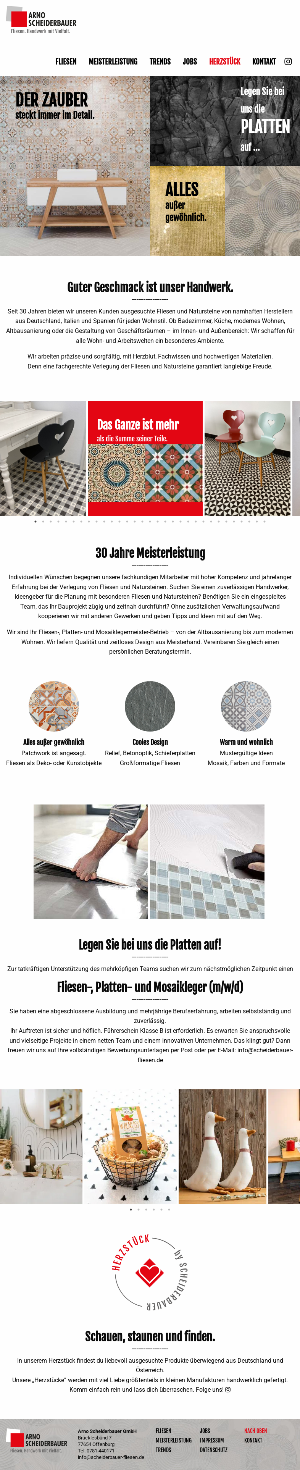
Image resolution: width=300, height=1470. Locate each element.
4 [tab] (58, 521)
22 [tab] (196, 521)
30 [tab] (257, 521)
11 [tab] (112, 521)
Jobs (190, 61)
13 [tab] (127, 521)
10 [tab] (104, 521)
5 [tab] (66, 521)
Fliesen (65, 61)
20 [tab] (180, 521)
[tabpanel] (44, 458)
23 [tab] (203, 521)
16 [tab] (150, 521)
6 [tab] (73, 521)
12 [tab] (119, 521)
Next (85, 706)
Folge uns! (210, 1389)
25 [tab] (219, 521)
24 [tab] (211, 521)
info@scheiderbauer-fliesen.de (111, 1457)
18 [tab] (165, 521)
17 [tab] (157, 521)
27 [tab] (234, 521)
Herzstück (224, 61)
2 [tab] (43, 521)
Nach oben (255, 1431)
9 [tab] (96, 521)
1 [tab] (35, 521)
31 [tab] (264, 521)
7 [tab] (81, 521)
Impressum (212, 1440)
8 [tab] (89, 521)
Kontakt (264, 61)
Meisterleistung (113, 61)
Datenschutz (213, 1450)
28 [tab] (241, 521)
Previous (23, 706)
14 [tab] (135, 521)
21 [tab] (188, 521)
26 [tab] (226, 521)
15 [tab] (142, 521)
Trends (160, 61)
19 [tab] (173, 521)
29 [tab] (249, 521)
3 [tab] (51, 521)
